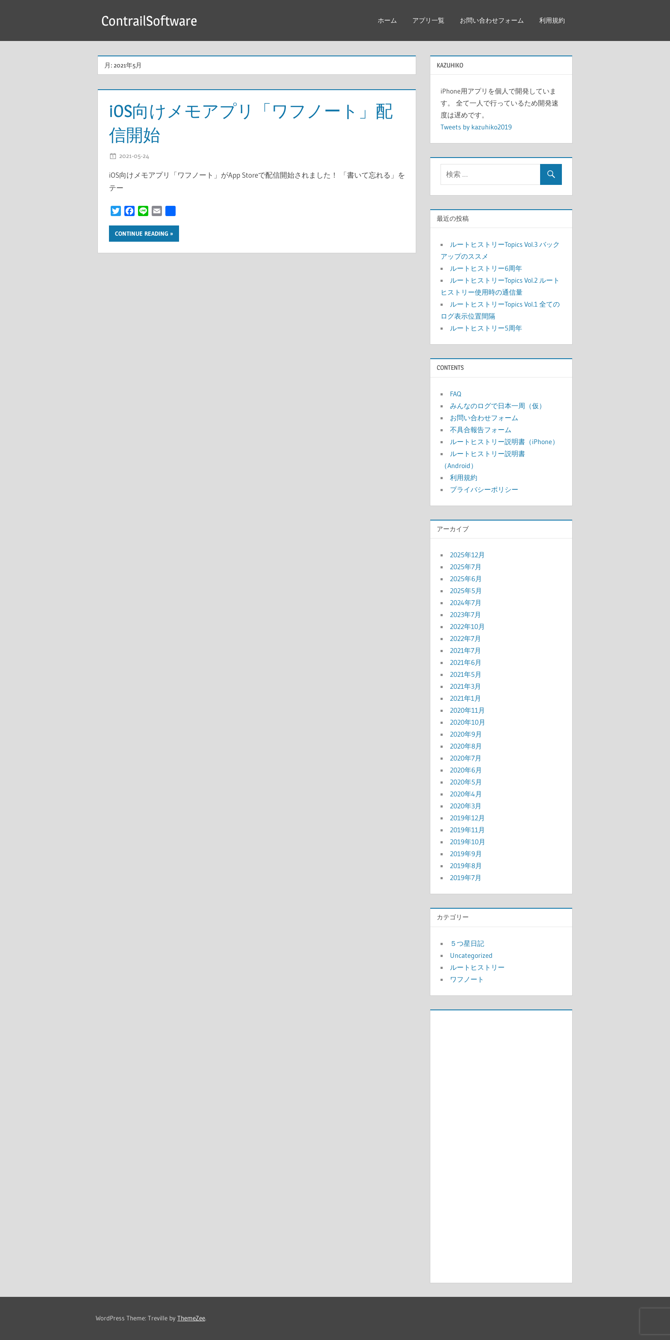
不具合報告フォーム (480, 429)
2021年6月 (466, 662)
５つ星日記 (467, 943)
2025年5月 (466, 590)
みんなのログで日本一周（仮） (498, 405)
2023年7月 (465, 614)
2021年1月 (465, 698)
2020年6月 (466, 770)
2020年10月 (467, 722)
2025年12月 (467, 554)
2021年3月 (465, 686)
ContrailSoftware (149, 20)
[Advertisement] (501, 1144)
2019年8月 (466, 865)
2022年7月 (465, 638)
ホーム (387, 20)
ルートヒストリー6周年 (486, 268)
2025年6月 (466, 578)
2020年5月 (466, 782)
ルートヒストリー (477, 967)
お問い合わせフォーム (492, 20)
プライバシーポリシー (484, 489)
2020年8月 (466, 746)
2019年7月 (466, 877)
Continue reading (141, 233)
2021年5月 (466, 674)
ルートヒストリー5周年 (486, 328)
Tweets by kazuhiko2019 (476, 127)
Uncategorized (471, 955)
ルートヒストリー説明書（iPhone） (504, 441)
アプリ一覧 (428, 20)
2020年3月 (466, 806)
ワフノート (467, 979)
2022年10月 (467, 626)
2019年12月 (467, 817)
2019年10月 (467, 841)
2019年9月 (466, 853)
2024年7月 (466, 602)
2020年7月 (466, 758)
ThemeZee (191, 1318)
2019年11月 (467, 829)
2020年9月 (466, 734)
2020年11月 (467, 710)
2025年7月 (466, 566)
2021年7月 (465, 650)
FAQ (455, 393)
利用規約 (552, 20)
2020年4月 (466, 794)
